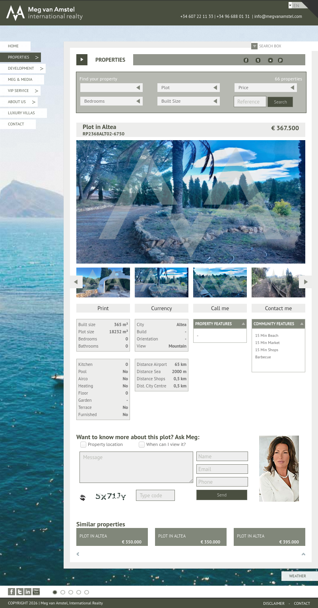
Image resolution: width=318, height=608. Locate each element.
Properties (23, 58)
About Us (21, 103)
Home (13, 46)
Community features (274, 323)
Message (136, 467)
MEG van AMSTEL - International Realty (119, 12)
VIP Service (23, 92)
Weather (297, 576)
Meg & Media (20, 79)
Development (25, 69)
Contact (16, 124)
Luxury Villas (21, 112)
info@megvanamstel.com (278, 16)
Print (103, 308)
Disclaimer (274, 603)
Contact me (278, 308)
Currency (161, 308)
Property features (213, 323)
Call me (220, 308)
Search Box (270, 46)
